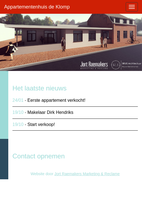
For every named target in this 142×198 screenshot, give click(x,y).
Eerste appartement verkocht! (56, 100)
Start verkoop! (41, 124)
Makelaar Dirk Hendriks (50, 112)
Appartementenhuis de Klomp (37, 7)
